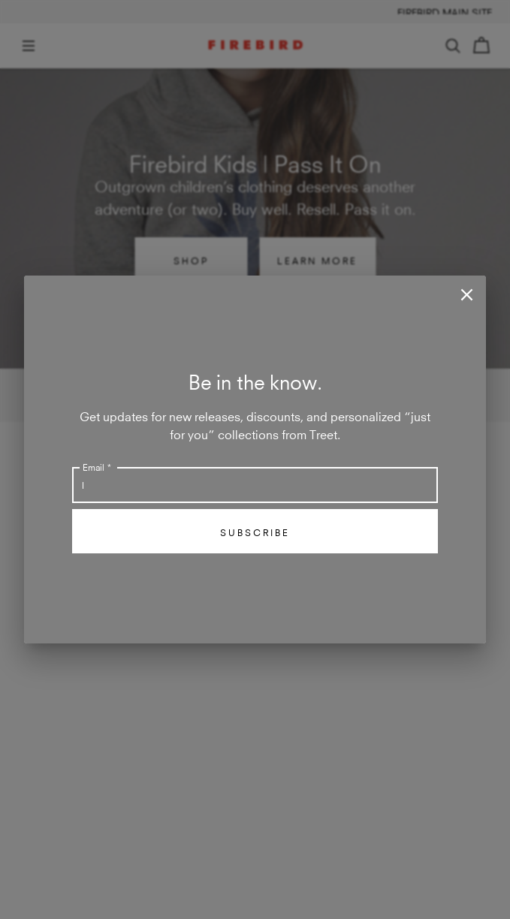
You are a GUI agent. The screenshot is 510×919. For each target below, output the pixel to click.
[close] (467, 295)
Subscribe (255, 531)
